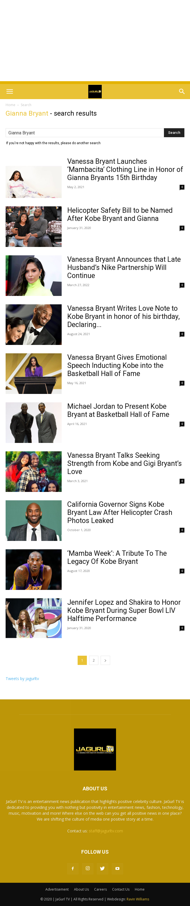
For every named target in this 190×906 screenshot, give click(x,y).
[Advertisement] (95, 42)
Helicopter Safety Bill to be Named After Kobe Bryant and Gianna (120, 214)
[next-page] (105, 660)
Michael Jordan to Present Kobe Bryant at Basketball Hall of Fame (118, 410)
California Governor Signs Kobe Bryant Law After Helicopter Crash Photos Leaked (119, 512)
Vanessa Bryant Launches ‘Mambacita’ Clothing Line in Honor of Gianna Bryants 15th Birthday (125, 169)
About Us (81, 889)
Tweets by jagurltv (22, 678)
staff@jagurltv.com (106, 830)
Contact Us (120, 889)
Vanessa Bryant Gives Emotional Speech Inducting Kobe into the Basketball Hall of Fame (117, 365)
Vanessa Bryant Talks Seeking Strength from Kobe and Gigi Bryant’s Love (124, 463)
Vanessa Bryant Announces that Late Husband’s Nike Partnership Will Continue (124, 267)
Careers (100, 889)
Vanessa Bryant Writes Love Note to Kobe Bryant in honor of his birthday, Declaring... (123, 316)
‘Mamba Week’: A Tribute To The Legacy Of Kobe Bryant (117, 557)
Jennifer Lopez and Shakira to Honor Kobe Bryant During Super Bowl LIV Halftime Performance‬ (124, 610)
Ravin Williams (138, 899)
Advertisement (57, 889)
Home (10, 104)
